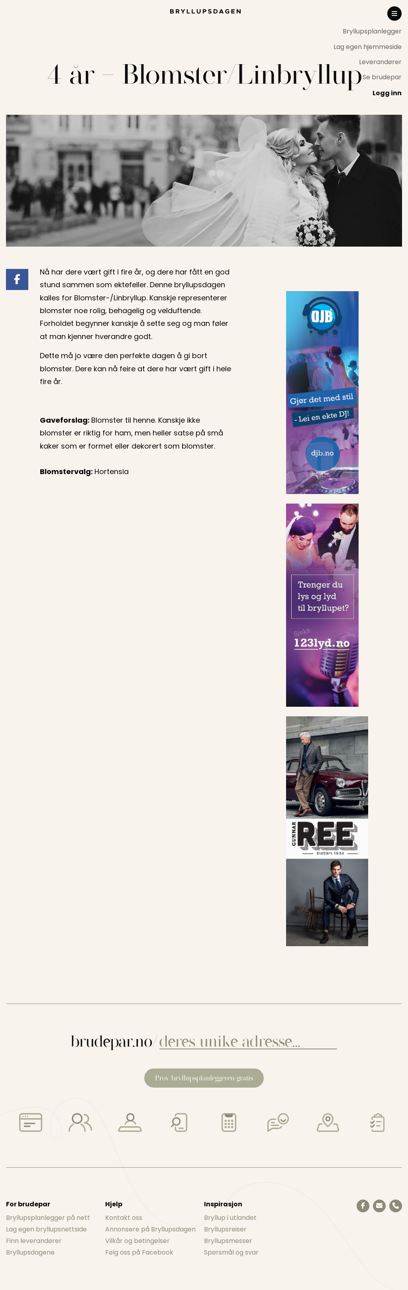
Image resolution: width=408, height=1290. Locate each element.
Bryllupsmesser (228, 1240)
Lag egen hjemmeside (367, 46)
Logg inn (387, 93)
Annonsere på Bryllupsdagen (150, 1229)
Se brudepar (382, 77)
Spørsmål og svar (231, 1252)
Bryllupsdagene (30, 1252)
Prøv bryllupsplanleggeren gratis (204, 1078)
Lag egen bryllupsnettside (46, 1229)
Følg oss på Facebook (139, 1252)
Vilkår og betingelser (137, 1240)
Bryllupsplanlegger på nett (48, 1217)
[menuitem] (367, 31)
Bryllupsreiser (225, 1229)
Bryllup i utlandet (230, 1217)
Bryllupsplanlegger (372, 31)
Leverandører (380, 62)
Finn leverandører (34, 1240)
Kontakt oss (123, 1217)
